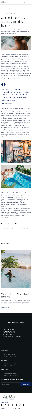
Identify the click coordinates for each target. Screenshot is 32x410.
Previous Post (7, 229)
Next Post (26, 229)
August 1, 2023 (4, 14)
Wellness (12, 14)
